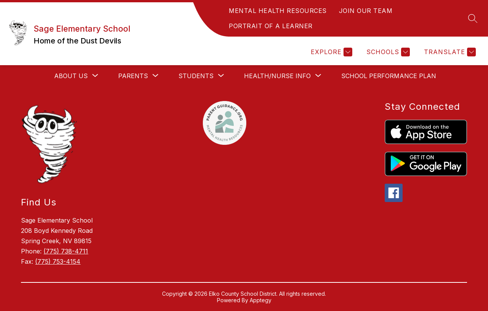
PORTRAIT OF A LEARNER (271, 26)
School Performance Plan (388, 76)
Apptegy (260, 300)
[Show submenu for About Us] (71, 75)
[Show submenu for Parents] (133, 75)
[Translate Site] (449, 52)
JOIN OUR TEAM (366, 10)
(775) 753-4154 (57, 261)
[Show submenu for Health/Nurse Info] (277, 75)
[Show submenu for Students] (196, 75)
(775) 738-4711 (65, 251)
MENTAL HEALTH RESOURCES (278, 10)
